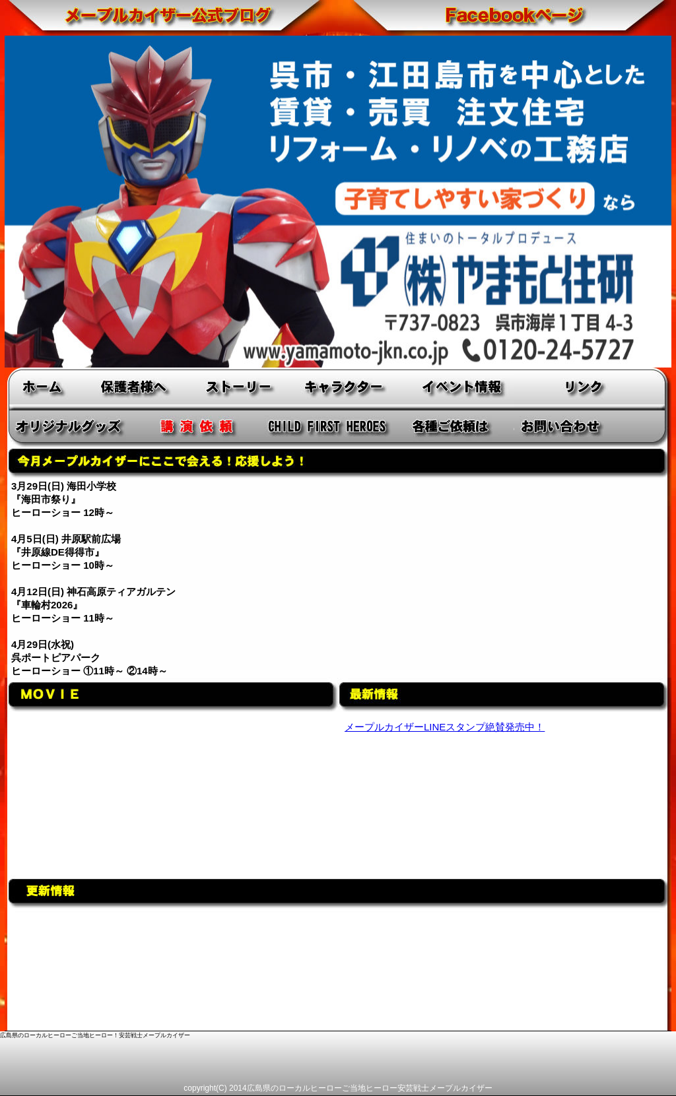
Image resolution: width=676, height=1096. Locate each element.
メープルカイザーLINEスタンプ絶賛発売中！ (445, 726)
